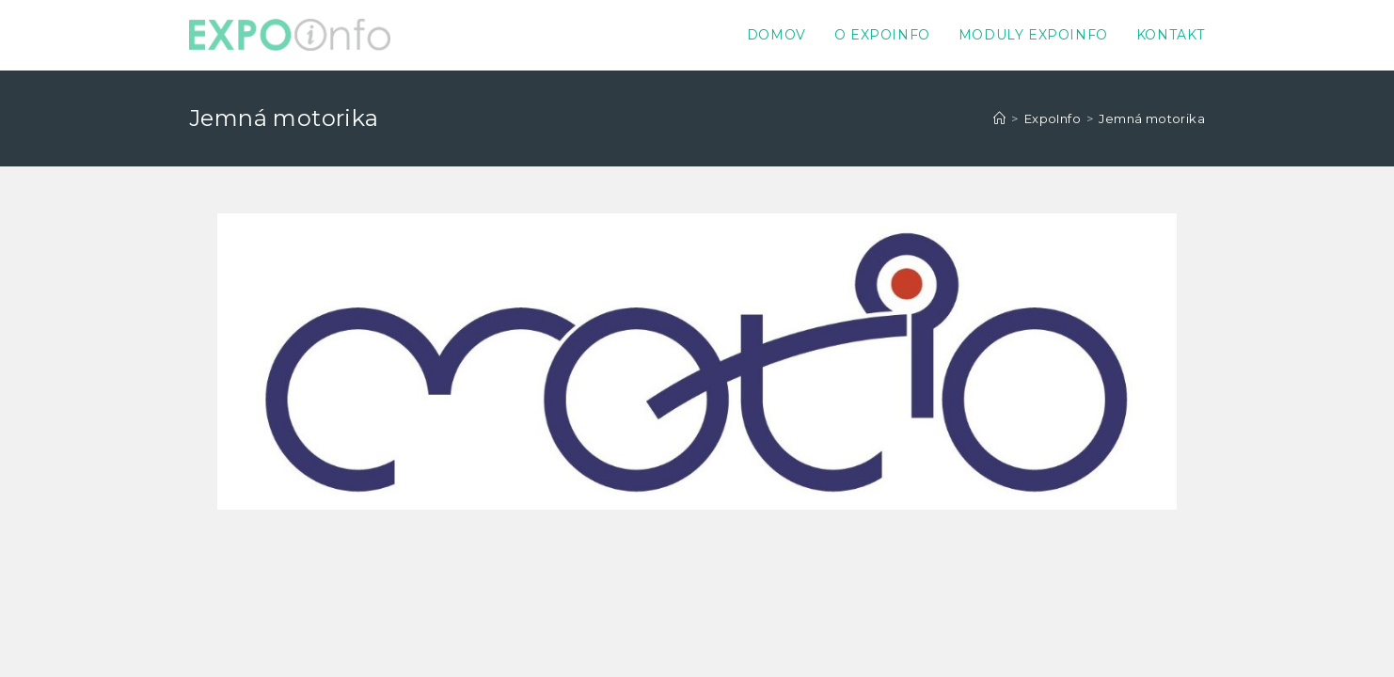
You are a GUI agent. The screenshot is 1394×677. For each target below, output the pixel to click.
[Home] (999, 118)
